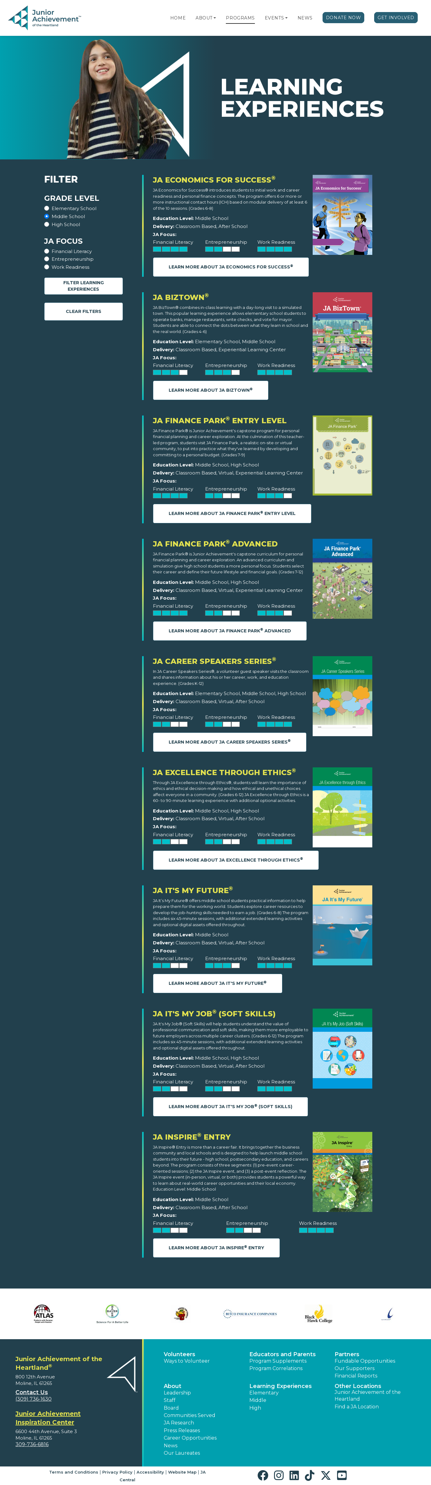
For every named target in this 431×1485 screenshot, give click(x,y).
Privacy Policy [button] (117, 1472)
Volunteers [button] (179, 1354)
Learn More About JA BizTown (211, 390)
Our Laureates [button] (182, 1453)
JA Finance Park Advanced (215, 543)
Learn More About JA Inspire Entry (216, 1248)
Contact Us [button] (31, 1392)
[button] (214, 18)
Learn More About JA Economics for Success (231, 267)
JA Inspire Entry (192, 1137)
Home (178, 18)
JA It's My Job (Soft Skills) (214, 1013)
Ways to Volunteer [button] (187, 1361)
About (204, 18)
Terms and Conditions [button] (73, 1472)
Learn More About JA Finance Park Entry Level (232, 513)
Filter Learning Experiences (83, 286)
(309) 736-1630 (33, 1399)
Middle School (68, 216)
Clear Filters (83, 311)
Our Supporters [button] (354, 1368)
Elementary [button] (264, 1393)
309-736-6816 (32, 1444)
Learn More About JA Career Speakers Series (230, 742)
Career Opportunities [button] (190, 1438)
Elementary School (74, 208)
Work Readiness (70, 267)
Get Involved (396, 17)
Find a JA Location (357, 1407)
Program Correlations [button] (275, 1368)
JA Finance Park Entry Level (220, 420)
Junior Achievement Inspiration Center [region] (48, 1418)
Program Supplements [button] (277, 1361)
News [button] (170, 1446)
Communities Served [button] (189, 1415)
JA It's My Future (193, 890)
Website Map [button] (182, 1472)
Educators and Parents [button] (282, 1354)
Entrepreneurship (73, 259)
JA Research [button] (179, 1423)
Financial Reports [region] (356, 1376)
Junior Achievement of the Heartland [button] (368, 1395)
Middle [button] (257, 1400)
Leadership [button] (177, 1393)
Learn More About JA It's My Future (218, 983)
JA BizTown (181, 297)
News (305, 18)
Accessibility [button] (150, 1472)
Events (274, 18)
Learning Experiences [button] (280, 1386)
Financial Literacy (72, 251)
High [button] (255, 1408)
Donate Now (343, 17)
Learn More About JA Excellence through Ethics (236, 860)
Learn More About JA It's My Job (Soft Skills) (230, 1106)
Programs (240, 18)
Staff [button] (169, 1400)
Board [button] (171, 1408)
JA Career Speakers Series (214, 661)
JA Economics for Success (214, 179)
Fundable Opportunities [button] (365, 1361)
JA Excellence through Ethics (224, 772)
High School (66, 224)
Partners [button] (347, 1354)
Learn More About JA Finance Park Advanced (230, 630)
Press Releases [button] (182, 1430)
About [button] (172, 1386)
